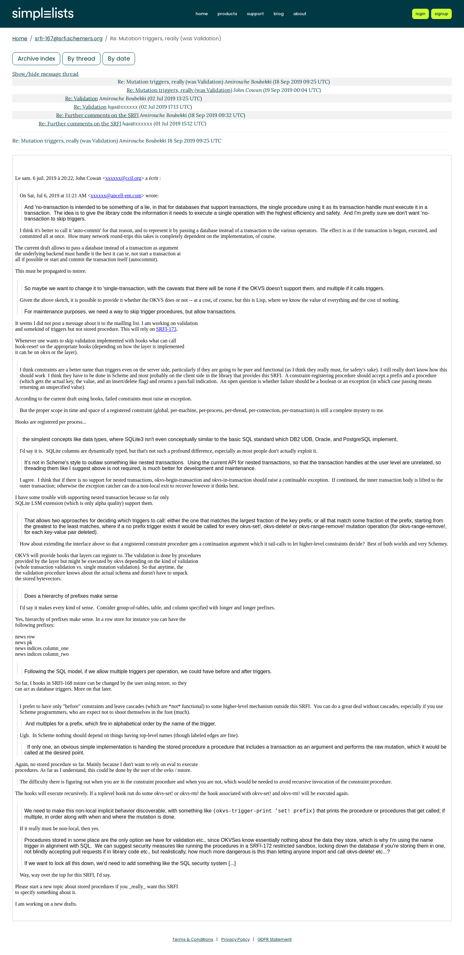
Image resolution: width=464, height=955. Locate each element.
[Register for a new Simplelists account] (441, 14)
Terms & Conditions (192, 939)
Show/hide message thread (45, 74)
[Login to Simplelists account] (420, 14)
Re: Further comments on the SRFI (97, 115)
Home (19, 38)
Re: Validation (81, 98)
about (299, 14)
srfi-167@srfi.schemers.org (68, 38)
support (255, 14)
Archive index (37, 58)
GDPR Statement (274, 939)
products (227, 14)
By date (120, 58)
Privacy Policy (235, 939)
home (202, 14)
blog (279, 14)
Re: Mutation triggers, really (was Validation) (179, 90)
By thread (82, 58)
